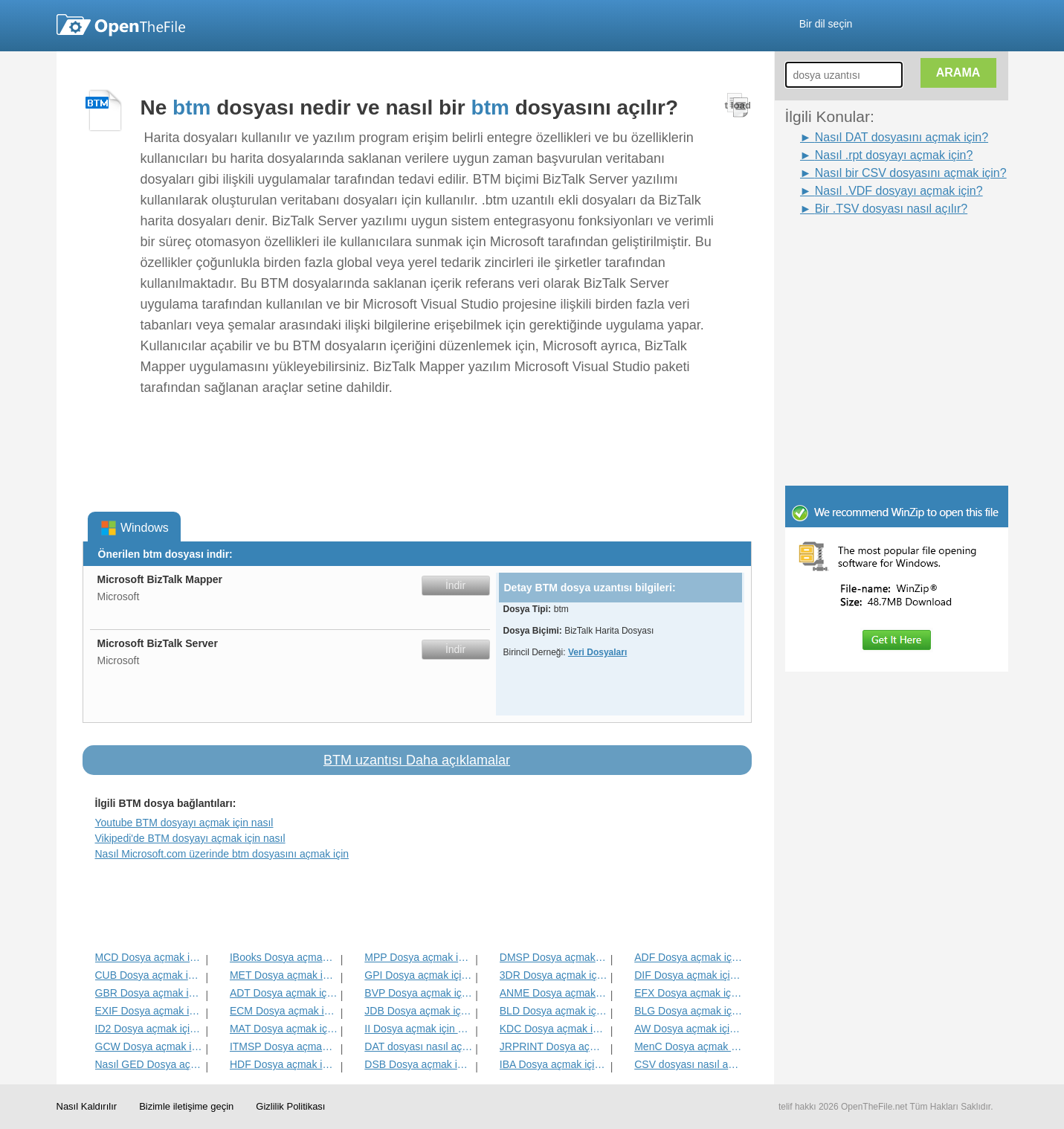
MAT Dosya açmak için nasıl (284, 1029)
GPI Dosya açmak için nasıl (418, 975)
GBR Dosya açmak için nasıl (149, 993)
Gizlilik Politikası (290, 1106)
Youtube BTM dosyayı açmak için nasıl (184, 823)
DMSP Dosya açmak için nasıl (553, 957)
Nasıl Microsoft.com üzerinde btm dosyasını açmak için (222, 854)
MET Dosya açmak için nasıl (284, 975)
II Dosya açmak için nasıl (418, 1029)
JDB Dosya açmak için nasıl (418, 1011)
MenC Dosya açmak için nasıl (688, 1046)
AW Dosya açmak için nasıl (688, 1029)
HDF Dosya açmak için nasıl (284, 1064)
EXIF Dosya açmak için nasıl (149, 1011)
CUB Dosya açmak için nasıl (149, 975)
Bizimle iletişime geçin (186, 1106)
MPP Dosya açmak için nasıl (418, 957)
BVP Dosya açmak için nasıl (418, 993)
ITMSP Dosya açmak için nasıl (284, 1046)
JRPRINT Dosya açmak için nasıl (553, 1046)
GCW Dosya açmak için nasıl (149, 1046)
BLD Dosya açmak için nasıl (553, 1011)
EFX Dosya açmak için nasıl (688, 993)
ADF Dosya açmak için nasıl (688, 957)
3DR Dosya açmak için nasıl (553, 975)
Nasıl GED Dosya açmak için (149, 1064)
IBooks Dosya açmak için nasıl (284, 957)
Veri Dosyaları (597, 652)
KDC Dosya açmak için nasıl (553, 1029)
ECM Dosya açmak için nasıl (284, 1011)
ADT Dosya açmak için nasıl (284, 993)
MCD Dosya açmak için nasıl (149, 957)
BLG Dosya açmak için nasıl (688, 1011)
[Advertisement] (874, 251)
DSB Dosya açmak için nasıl (418, 1064)
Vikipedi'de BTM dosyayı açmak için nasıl (190, 838)
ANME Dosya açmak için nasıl (553, 993)
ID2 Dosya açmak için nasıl (149, 1029)
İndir (455, 585)
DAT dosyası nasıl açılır (418, 1046)
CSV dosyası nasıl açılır (688, 1064)
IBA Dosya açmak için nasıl (553, 1064)
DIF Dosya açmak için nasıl (688, 975)
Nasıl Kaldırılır (87, 1106)
